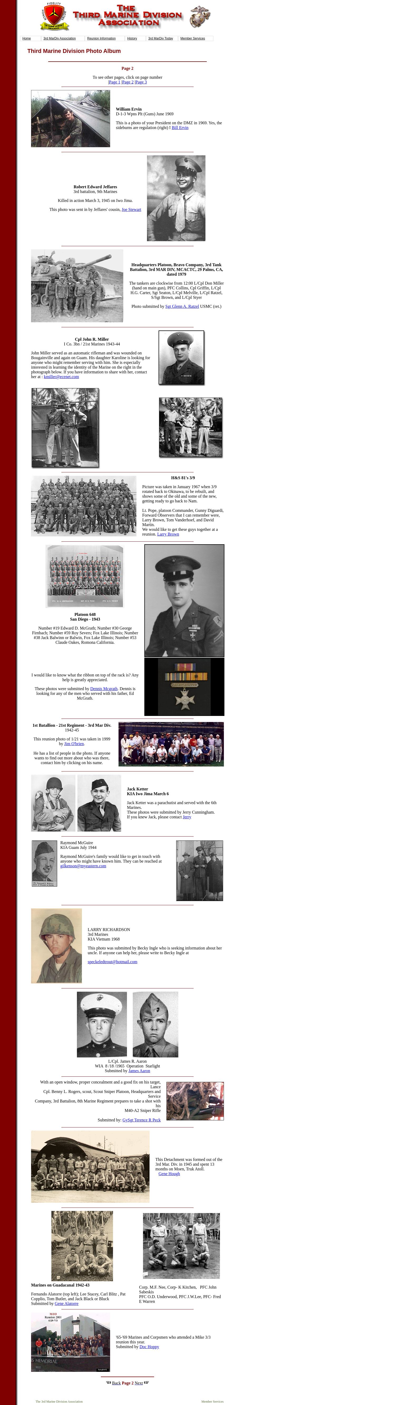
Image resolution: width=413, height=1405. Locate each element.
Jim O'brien (74, 743)
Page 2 (128, 82)
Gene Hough (169, 1173)
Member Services (192, 38)
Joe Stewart (131, 209)
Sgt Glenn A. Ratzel (182, 306)
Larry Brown (168, 534)
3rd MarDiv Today (160, 38)
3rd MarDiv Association (59, 38)
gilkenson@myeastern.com (83, 866)
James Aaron (139, 1070)
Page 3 (141, 82)
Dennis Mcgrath (104, 688)
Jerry (187, 817)
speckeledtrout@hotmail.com (112, 961)
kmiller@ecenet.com (61, 376)
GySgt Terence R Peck (141, 1120)
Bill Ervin (180, 127)
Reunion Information (101, 38)
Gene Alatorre (66, 1303)
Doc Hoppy (149, 1346)
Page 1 (114, 82)
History (132, 38)
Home (26, 38)
